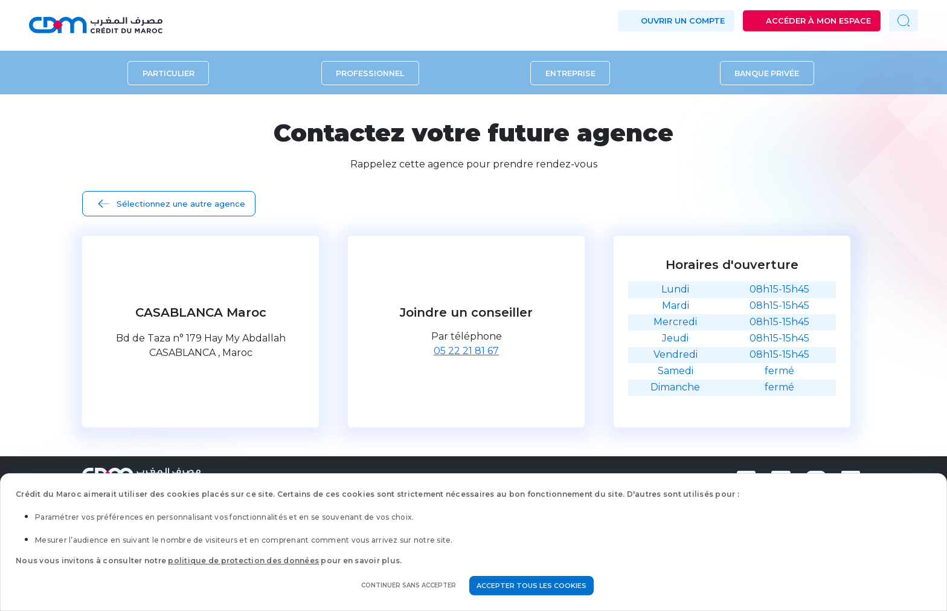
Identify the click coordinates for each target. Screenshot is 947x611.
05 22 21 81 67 (466, 351)
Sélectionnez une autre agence (181, 204)
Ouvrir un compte (683, 20)
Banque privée (766, 72)
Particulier (168, 72)
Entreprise (570, 72)
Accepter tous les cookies (531, 585)
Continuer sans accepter (408, 585)
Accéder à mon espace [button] (818, 20)
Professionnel (370, 72)
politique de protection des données (243, 560)
